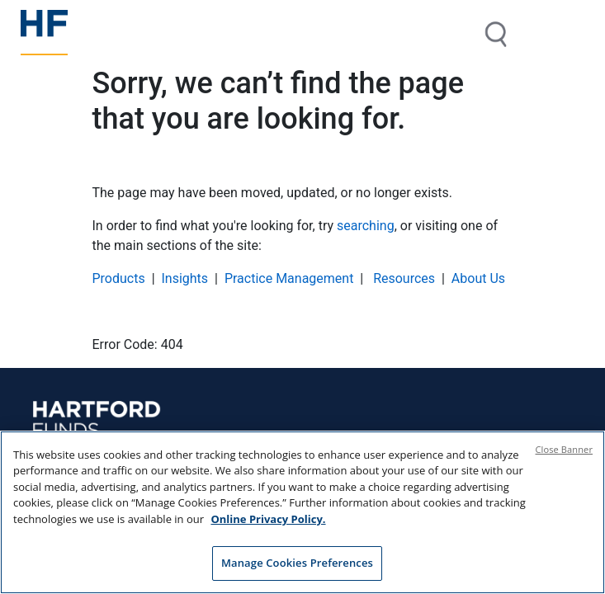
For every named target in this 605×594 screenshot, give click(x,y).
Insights (184, 278)
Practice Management (289, 278)
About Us (478, 278)
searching (366, 225)
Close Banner (564, 449)
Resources (402, 278)
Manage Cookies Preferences (297, 563)
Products (118, 278)
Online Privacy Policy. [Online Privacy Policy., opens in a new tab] (267, 519)
